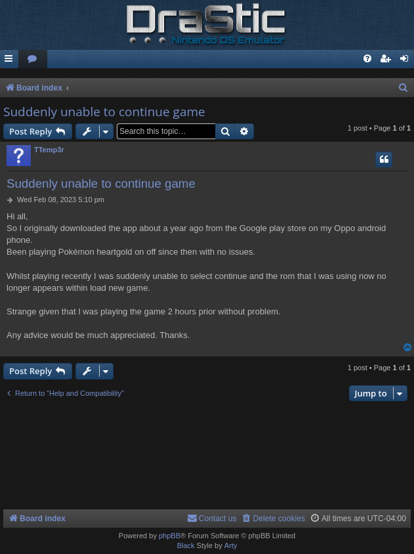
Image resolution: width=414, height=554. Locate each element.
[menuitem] (33, 59)
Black (186, 545)
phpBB (169, 536)
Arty (231, 545)
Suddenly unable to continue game (104, 111)
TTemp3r (49, 150)
